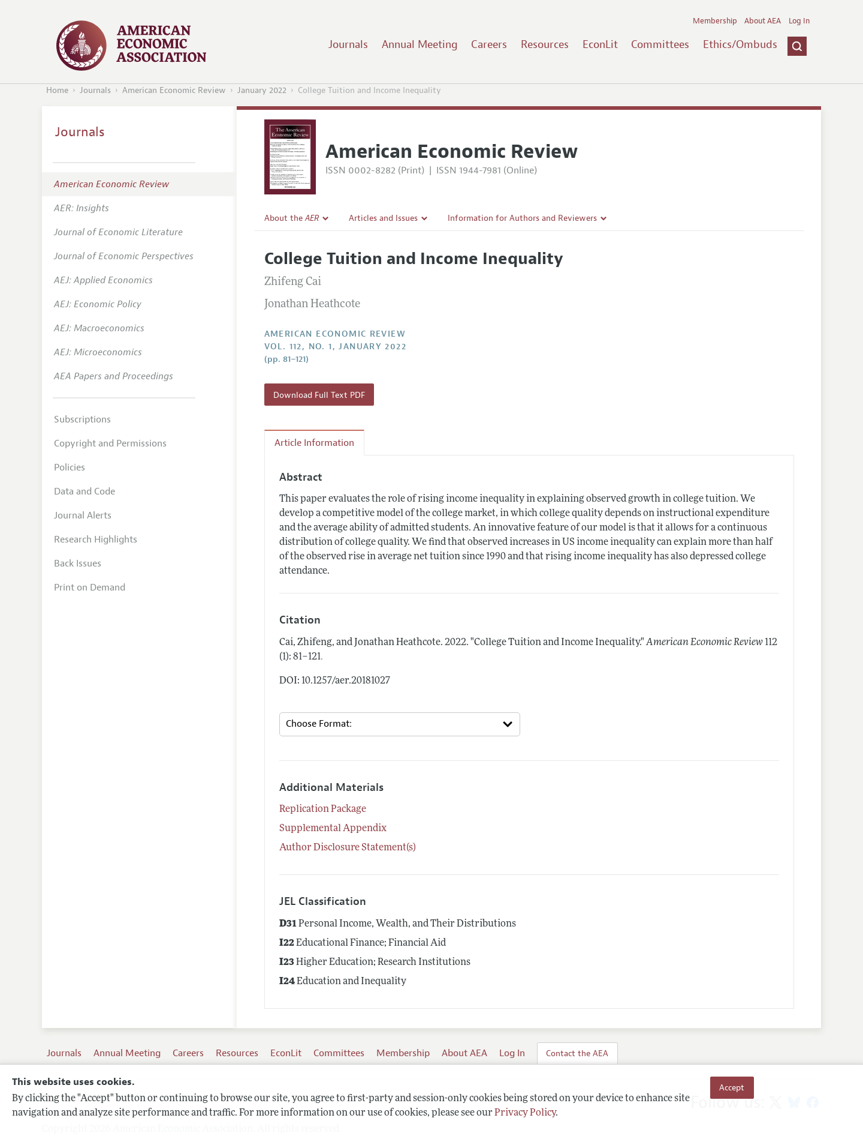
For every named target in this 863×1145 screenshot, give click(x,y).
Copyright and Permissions (110, 443)
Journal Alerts (82, 515)
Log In (799, 21)
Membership (715, 21)
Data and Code (84, 491)
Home (57, 90)
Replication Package (322, 809)
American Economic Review (174, 90)
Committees (660, 44)
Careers (489, 44)
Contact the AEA (577, 1053)
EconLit (600, 44)
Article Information (314, 443)
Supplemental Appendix (333, 829)
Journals (348, 44)
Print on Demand (89, 588)
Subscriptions (82, 419)
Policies (69, 467)
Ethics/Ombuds (740, 44)
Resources (545, 44)
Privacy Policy (525, 1113)
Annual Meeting (420, 44)
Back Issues (77, 563)
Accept (731, 1087)
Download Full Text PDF (319, 394)
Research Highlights (95, 539)
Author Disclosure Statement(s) (347, 848)
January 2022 (261, 90)
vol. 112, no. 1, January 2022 (335, 346)
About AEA (762, 21)
